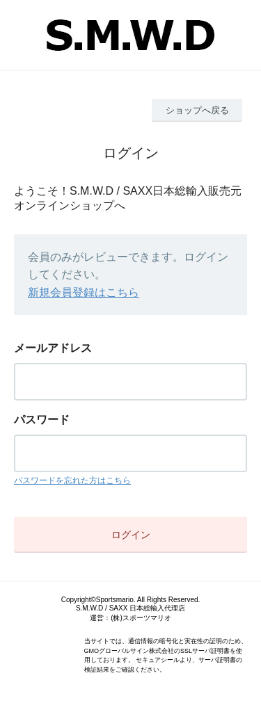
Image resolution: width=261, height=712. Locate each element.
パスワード (42, 420)
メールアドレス (53, 348)
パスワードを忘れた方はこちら (72, 480)
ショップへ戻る (197, 110)
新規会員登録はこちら (83, 292)
